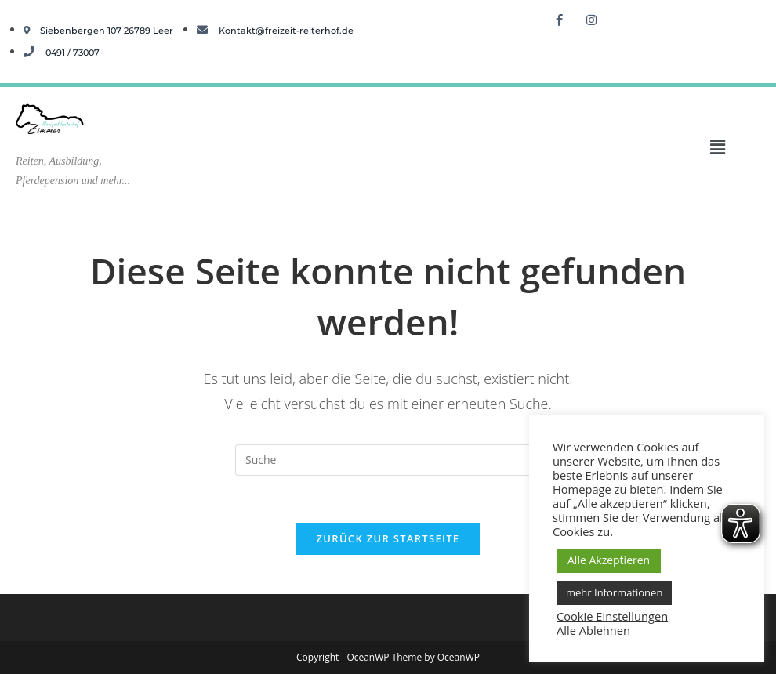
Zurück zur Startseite (388, 538)
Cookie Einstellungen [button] (612, 616)
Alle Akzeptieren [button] (608, 560)
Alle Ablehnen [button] (593, 630)
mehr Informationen (614, 592)
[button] (717, 146)
